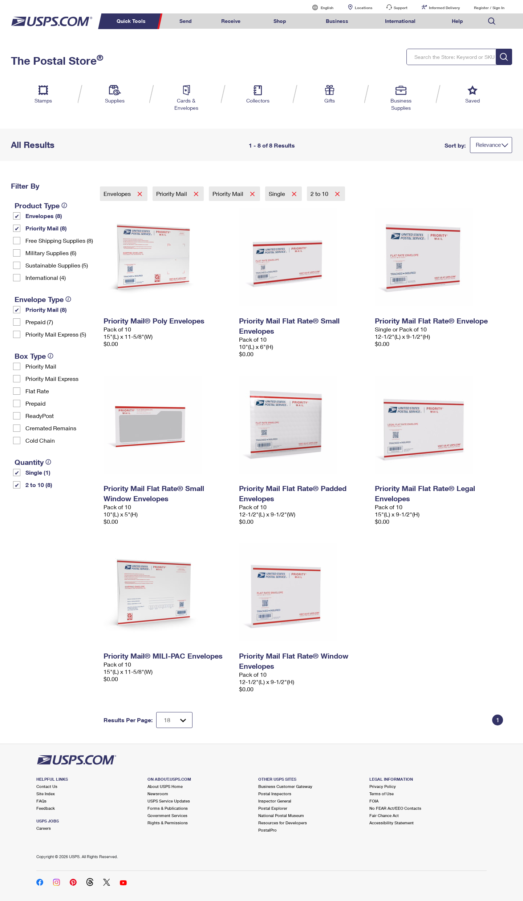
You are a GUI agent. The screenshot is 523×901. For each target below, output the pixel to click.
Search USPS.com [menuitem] (492, 21)
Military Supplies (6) (50, 252)
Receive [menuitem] (230, 21)
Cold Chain (40, 440)
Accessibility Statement (391, 822)
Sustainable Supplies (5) (56, 265)
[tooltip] (64, 205)
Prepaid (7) (39, 321)
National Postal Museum (281, 815)
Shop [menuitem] (279, 21)
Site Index (45, 793)
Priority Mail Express (51, 378)
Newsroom (157, 793)
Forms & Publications (167, 808)
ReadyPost (39, 415)
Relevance (488, 144)
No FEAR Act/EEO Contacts (395, 808)
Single (278, 193)
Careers (43, 828)
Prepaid (35, 403)
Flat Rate (37, 390)
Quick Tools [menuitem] (131, 21)
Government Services (167, 815)
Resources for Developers (282, 822)
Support (401, 7)
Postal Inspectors (274, 793)
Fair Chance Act (384, 815)
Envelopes (118, 193)
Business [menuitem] (337, 21)
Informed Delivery (444, 7)
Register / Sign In (489, 7)
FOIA (373, 801)
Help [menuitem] (457, 21)
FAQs (41, 801)
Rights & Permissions (167, 822)
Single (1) (37, 472)
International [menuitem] (400, 21)
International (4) (45, 277)
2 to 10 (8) (38, 484)
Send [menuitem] (185, 21)
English (319, 7)
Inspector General (274, 801)
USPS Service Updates (168, 801)
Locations (363, 7)
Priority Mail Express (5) (55, 334)
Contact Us (46, 786)
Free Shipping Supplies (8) (59, 240)
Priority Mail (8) (46, 228)
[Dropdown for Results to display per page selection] (174, 720)
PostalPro (267, 830)
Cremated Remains (50, 428)
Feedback (45, 808)
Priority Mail (40, 366)
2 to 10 (320, 193)
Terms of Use (381, 793)
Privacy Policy (382, 786)
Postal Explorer (272, 808)
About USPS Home (165, 786)
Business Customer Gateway (285, 786)
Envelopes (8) (43, 215)
